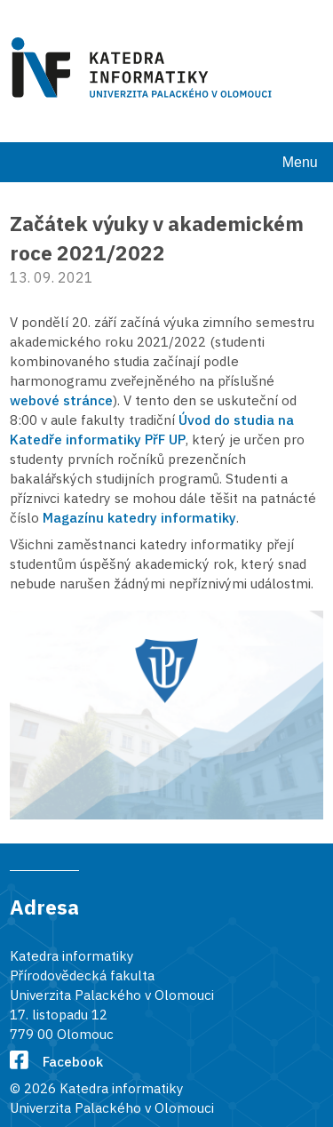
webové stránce (61, 400)
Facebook (56, 1061)
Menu (300, 162)
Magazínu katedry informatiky (139, 517)
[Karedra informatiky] (145, 70)
